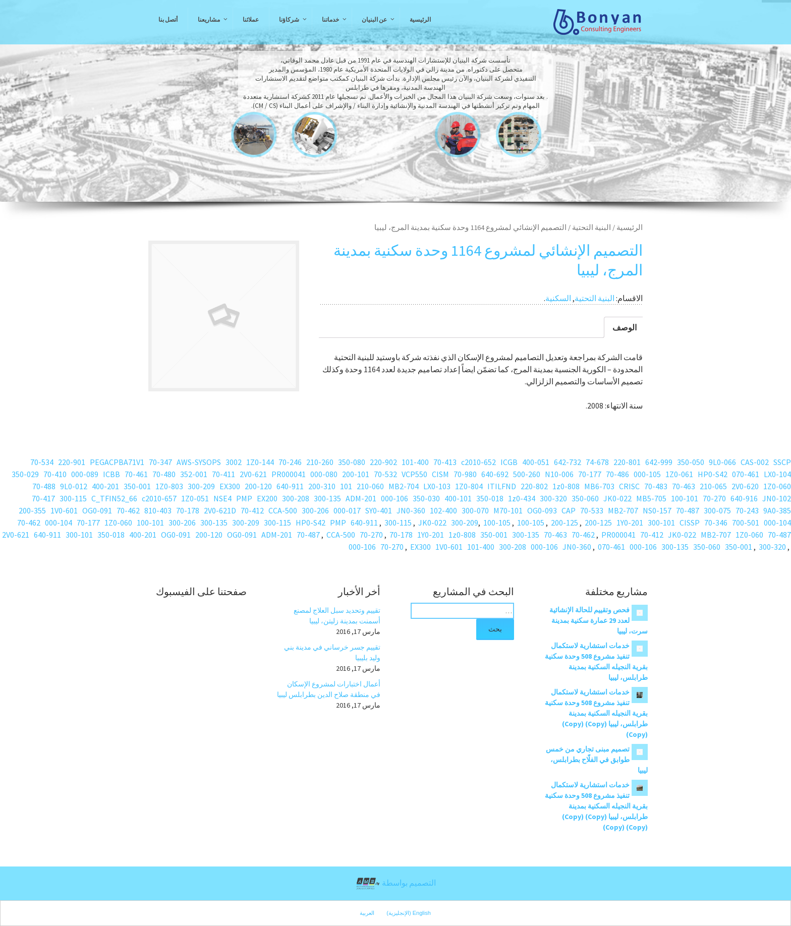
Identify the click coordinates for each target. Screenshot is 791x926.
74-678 (597, 462)
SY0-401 (378, 510)
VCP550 (414, 474)
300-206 (315, 510)
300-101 (661, 522)
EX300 (229, 486)
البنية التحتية (591, 227)
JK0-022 (617, 498)
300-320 (553, 498)
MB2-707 (623, 510)
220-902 (383, 462)
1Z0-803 (169, 486)
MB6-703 (599, 486)
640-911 (290, 486)
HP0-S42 (712, 474)
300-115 (73, 498)
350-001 (137, 486)
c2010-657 (159, 498)
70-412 (252, 510)
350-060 (585, 498)
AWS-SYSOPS (199, 462)
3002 (233, 462)
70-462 (128, 510)
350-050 (690, 462)
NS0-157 (657, 510)
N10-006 (559, 474)
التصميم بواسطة (395, 883)
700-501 (745, 522)
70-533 (591, 510)
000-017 (347, 510)
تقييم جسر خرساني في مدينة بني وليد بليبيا (332, 652)
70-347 (160, 462)
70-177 (589, 474)
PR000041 (288, 474)
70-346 (715, 522)
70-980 (465, 474)
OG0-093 (542, 510)
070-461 (745, 474)
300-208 (295, 498)
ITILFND (501, 486)
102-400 (443, 510)
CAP (568, 510)
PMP (244, 498)
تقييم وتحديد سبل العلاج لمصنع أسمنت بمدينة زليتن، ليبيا (337, 615)
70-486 (617, 474)
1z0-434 (521, 498)
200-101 (355, 474)
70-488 (43, 486)
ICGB (509, 462)
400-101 (458, 498)
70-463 (683, 486)
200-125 (598, 522)
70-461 (136, 474)
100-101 (684, 498)
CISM (440, 474)
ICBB (111, 474)
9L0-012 (73, 486)
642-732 (567, 462)
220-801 (627, 462)
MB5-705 (651, 498)
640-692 (494, 474)
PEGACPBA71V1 (117, 462)
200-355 (32, 510)
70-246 (290, 462)
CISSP (690, 522)
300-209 (201, 486)
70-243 (747, 510)
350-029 (25, 474)
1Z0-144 (260, 462)
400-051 (535, 462)
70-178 (187, 510)
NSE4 (222, 498)
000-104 (777, 522)
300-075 (717, 510)
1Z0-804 (469, 486)
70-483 (655, 486)
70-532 (385, 474)
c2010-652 (478, 462)
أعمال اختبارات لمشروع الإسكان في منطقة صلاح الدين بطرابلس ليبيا (328, 689)
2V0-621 (253, 474)
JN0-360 (411, 510)
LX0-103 (436, 486)
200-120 (258, 486)
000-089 (84, 474)
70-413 (445, 462)
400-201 (105, 486)
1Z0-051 (195, 498)
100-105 (530, 522)
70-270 (714, 498)
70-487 (687, 510)
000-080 (323, 474)
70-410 (55, 474)
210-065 (713, 486)
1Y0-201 (629, 522)
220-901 (71, 462)
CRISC (629, 486)
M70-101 (508, 510)
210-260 (319, 462)
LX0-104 (777, 474)
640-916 (744, 498)
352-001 (193, 474)
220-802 (534, 486)
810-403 (158, 510)
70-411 (223, 474)
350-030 (426, 498)
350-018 (489, 498)
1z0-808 (566, 486)
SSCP (782, 462)
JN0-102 (776, 498)
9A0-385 (777, 510)
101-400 (415, 462)
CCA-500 (282, 510)
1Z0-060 (777, 486)
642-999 (658, 462)
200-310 (321, 486)
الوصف (624, 327)
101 (346, 486)
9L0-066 (722, 462)
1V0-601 (64, 510)
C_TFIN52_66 (114, 498)
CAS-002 (755, 462)
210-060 (370, 486)
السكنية (558, 298)
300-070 (475, 510)
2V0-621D (220, 510)
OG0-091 (97, 510)
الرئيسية (629, 227)
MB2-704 (403, 486)
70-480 (164, 474)
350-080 (351, 462)
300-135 (327, 498)
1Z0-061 (679, 474)
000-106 (394, 498)
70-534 (41, 462)
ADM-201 (361, 498)
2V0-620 (745, 486)
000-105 (647, 474)
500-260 (526, 474)
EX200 (267, 498)
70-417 (43, 498)
